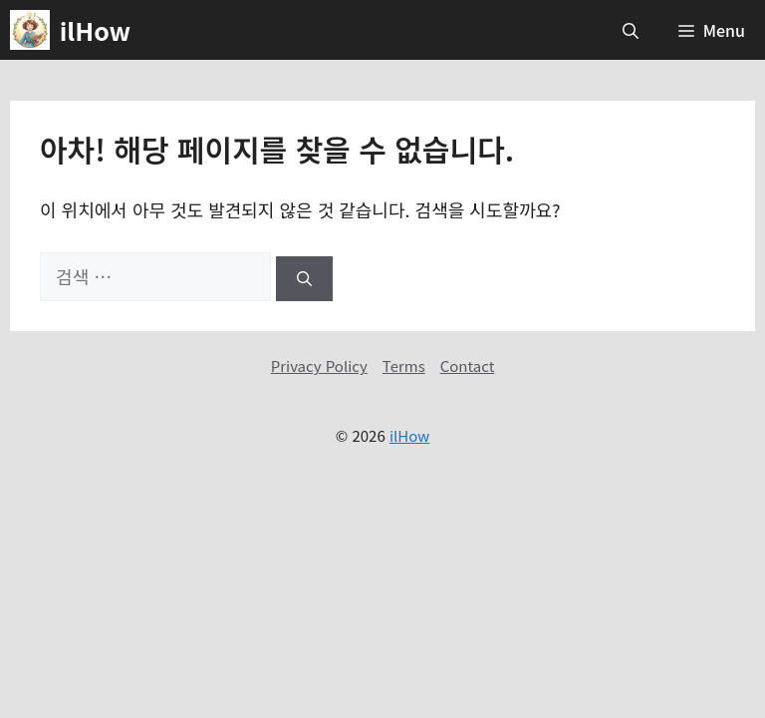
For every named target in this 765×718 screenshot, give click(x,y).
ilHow (95, 30)
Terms (403, 365)
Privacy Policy (319, 365)
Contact (467, 365)
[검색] (304, 278)
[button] (630, 30)
